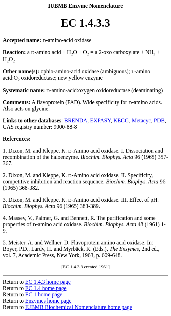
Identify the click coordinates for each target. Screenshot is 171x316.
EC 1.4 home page (45, 288)
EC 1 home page (43, 294)
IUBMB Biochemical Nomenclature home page (78, 307)
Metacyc (141, 120)
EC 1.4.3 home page (48, 282)
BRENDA (75, 120)
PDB (159, 120)
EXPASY (100, 120)
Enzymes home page (48, 301)
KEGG (121, 120)
